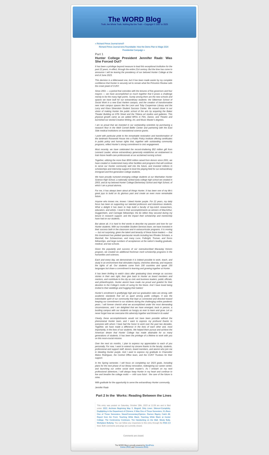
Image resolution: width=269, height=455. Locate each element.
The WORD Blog (134, 19)
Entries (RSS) (125, 447)
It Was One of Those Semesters (148, 411)
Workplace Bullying (105, 423)
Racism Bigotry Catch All (158, 414)
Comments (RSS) (141, 447)
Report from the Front (107, 417)
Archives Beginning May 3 (121, 408)
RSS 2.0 (167, 423)
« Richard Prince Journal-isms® (109, 43)
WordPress (149, 445)
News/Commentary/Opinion (134, 414)
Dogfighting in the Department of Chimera (115, 411)
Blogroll (137, 408)
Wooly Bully (165, 420)
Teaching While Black (129, 417)
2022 (105, 408)
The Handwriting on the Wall (144, 420)
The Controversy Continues (117, 420)
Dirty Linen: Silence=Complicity (156, 408)
